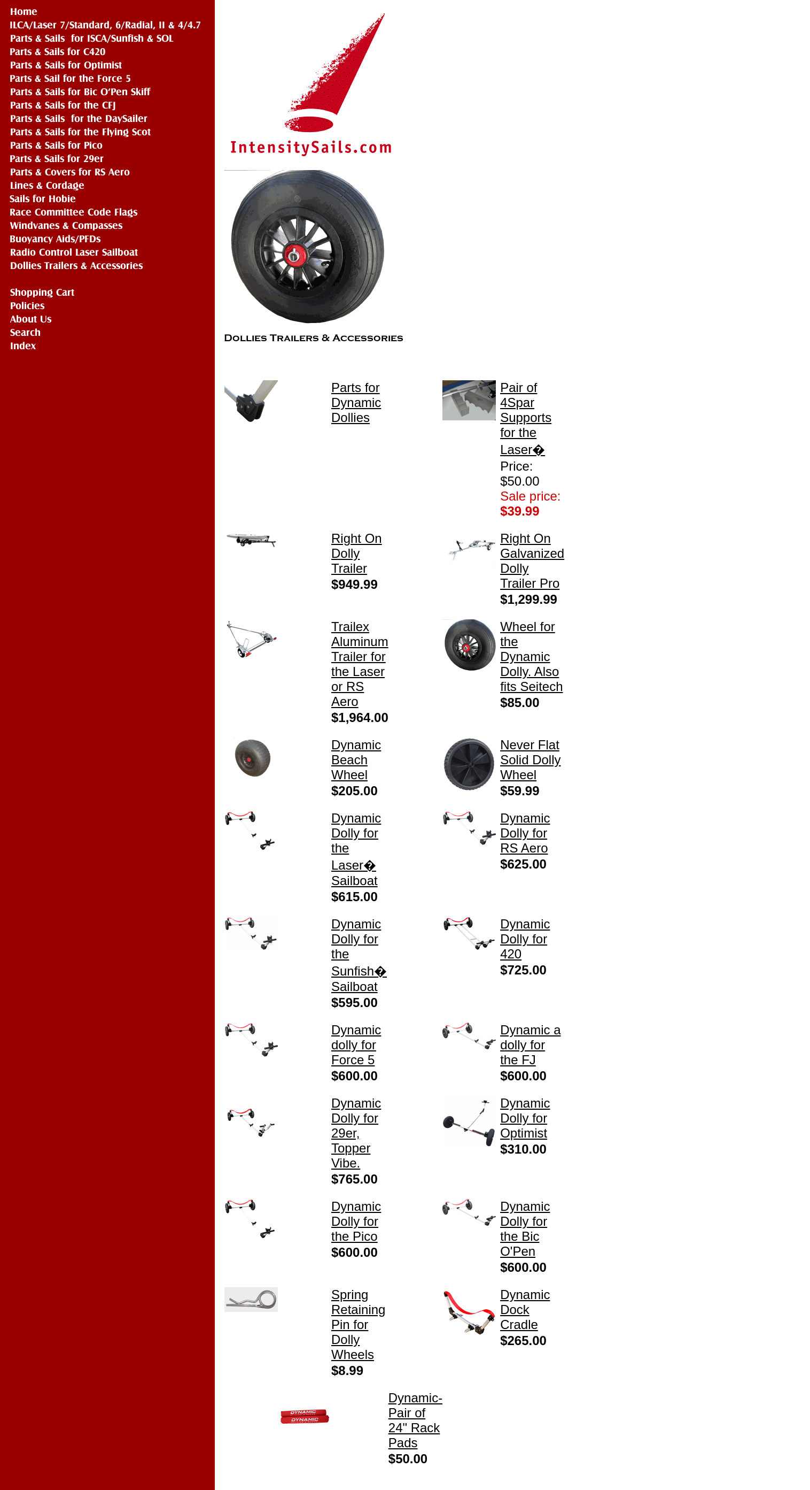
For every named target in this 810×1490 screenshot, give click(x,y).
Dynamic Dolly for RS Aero (525, 833)
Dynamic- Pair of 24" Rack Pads (415, 1420)
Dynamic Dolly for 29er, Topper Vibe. (356, 1133)
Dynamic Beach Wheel (356, 760)
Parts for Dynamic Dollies (356, 402)
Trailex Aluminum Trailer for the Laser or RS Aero (359, 664)
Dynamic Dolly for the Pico (356, 1221)
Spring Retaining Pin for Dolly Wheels (358, 1324)
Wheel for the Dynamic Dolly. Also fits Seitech (531, 656)
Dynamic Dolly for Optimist (525, 1118)
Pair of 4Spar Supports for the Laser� (525, 418)
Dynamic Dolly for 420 (525, 939)
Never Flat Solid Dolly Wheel (530, 760)
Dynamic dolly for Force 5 (356, 1045)
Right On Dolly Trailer (356, 553)
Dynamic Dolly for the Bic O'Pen (525, 1228)
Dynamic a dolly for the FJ (530, 1045)
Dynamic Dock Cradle (525, 1309)
